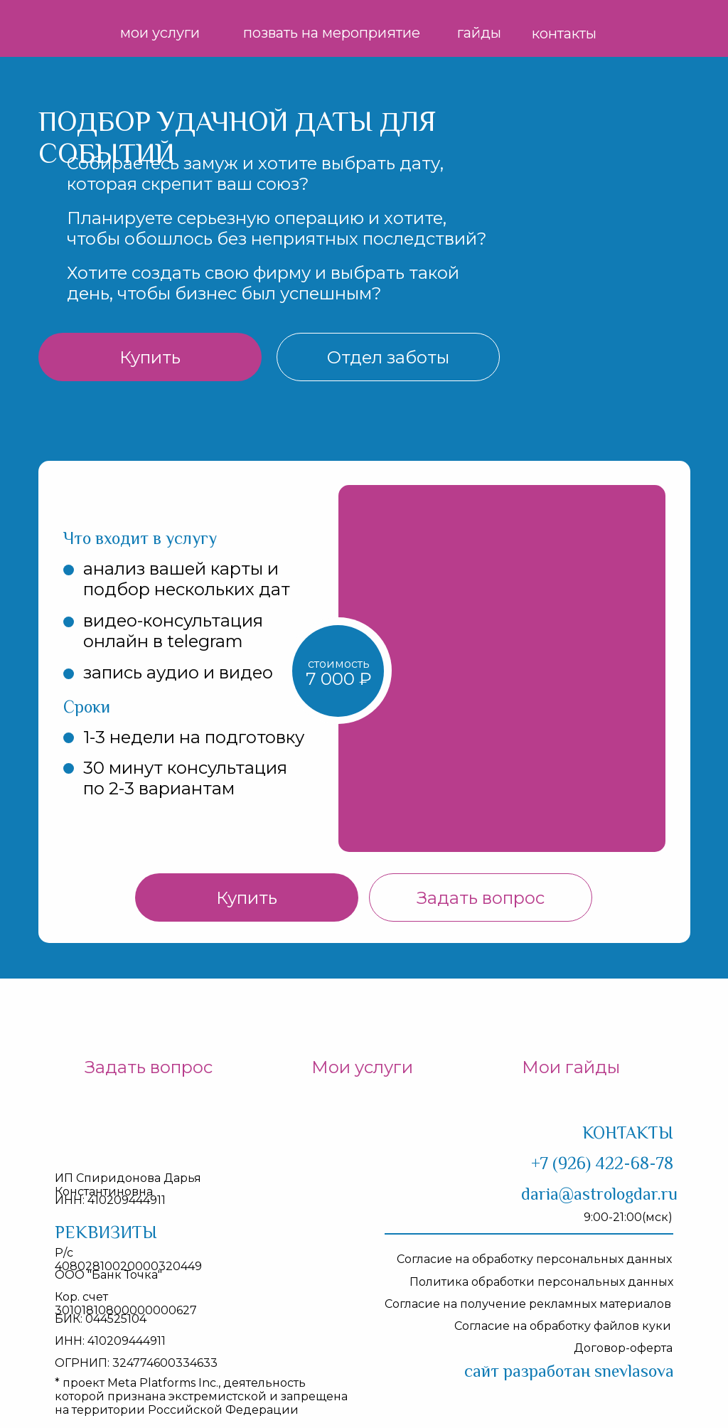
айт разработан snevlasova (569, 1370)
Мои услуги (362, 1067)
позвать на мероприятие (331, 32)
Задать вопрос (149, 1067)
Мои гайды (571, 1067)
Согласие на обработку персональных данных (534, 1259)
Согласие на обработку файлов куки (562, 1326)
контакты (564, 33)
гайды (479, 32)
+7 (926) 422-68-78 (602, 1163)
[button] (388, 357)
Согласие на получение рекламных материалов (528, 1304)
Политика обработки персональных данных (541, 1282)
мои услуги (160, 32)
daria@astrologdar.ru (599, 1193)
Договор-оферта (623, 1348)
